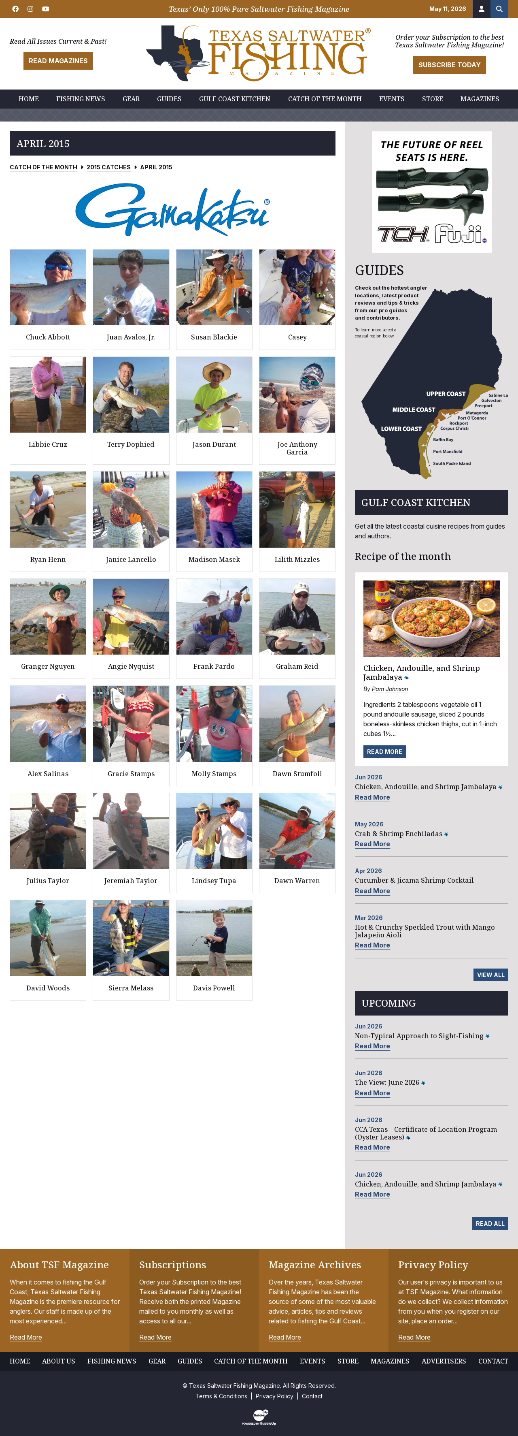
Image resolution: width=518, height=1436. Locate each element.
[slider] (172, 209)
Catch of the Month (43, 167)
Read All (490, 1223)
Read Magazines (58, 61)
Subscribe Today (449, 65)
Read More (384, 751)
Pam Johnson (390, 688)
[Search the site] (499, 9)
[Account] (481, 9)
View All (491, 974)
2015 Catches (109, 167)
